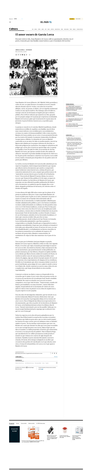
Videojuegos (66, 29)
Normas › (56, 356)
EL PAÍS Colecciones (40, 423)
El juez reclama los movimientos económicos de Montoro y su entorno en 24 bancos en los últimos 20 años (74, 114)
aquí (42, 369)
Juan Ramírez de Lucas (29, 363)
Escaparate (11, 423)
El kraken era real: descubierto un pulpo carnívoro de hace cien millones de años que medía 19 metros (75, 152)
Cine (32, 29)
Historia (52, 29)
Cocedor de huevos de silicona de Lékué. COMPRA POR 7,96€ (65, 436)
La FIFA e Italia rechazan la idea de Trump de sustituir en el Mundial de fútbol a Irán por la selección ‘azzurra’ (74, 139)
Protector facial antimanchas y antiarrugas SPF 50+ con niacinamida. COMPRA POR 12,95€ (33, 441)
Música (35, 29)
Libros (42, 29)
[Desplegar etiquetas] (57, 363)
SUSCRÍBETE (72, 18)
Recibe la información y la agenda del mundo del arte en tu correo (29, 353)
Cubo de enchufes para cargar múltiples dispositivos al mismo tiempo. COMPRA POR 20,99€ (76, 437)
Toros (71, 29)
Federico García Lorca (19, 363)
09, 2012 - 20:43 (22, 51)
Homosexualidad (38, 363)
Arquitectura (57, 29)
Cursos (17, 423)
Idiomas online (31, 423)
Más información (18, 369)
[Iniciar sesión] (79, 19)
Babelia (74, 29)
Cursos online (24, 423)
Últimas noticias (80, 29)
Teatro (39, 29)
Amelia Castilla (20, 49)
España (47, 363)
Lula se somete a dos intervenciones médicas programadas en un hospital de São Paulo (74, 125)
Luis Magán (29, 49)
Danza (49, 29)
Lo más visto (69, 135)
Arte (46, 29)
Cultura (13, 29)
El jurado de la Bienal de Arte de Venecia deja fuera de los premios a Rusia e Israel (74, 120)
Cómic (62, 29)
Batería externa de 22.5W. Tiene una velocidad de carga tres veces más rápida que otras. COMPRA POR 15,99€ (52, 437)
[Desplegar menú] (10, 22)
